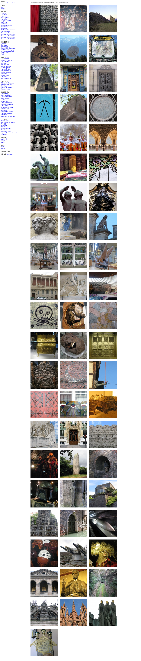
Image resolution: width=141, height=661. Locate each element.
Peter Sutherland (6, 69)
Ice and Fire (4, 101)
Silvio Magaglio (5, 68)
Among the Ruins (6, 131)
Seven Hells (4, 93)
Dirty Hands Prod (6, 78)
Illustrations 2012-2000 (7, 39)
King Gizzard (4, 62)
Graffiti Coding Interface (8, 30)
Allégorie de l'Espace (7, 25)
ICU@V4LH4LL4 (6, 21)
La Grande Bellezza (7, 107)
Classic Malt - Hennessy (8, 48)
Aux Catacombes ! (6, 128)
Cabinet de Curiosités (7, 83)
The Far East (5, 108)
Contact (3, 148)
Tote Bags (4, 86)
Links (2, 146)
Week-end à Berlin (6, 95)
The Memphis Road (7, 104)
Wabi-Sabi (4, 22)
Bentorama (4, 114)
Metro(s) (3, 124)
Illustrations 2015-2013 (7, 37)
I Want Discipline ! (6, 87)
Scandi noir (4, 27)
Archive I (3, 142)
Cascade (3, 63)
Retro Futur (4, 127)
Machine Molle (5, 75)
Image (3, 8)
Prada (2, 54)
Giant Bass (4, 28)
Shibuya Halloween (6, 102)
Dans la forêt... (5, 121)
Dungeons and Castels (7, 122)
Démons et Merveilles (7, 33)
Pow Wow (4, 19)
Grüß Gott (4, 110)
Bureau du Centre (6, 84)
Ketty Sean (4, 77)
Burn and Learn (5, 89)
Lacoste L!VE (5, 49)
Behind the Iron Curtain (8, 116)
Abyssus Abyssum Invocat (9, 133)
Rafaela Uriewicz (6, 72)
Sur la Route (4, 105)
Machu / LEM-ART (6, 60)
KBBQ (3, 99)
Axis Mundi (4, 15)
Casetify (3, 43)
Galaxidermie (5, 59)
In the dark (4, 134)
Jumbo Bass (4, 24)
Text (2, 7)
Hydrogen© (4, 45)
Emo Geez (4, 16)
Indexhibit (9, 154)
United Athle (4, 46)
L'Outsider (4, 74)
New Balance (5, 65)
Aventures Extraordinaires (8, 3)
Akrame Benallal (6, 66)
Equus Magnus (5, 31)
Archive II (3, 140)
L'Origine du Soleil (6, 113)
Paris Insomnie (5, 130)
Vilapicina (4, 13)
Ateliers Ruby (5, 52)
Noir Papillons (5, 18)
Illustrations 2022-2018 (7, 34)
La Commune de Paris (7, 51)
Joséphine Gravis (6, 71)
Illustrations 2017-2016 (7, 36)
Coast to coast (5, 98)
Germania (4, 125)
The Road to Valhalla (7, 111)
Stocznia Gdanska (6, 96)
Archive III (4, 139)
